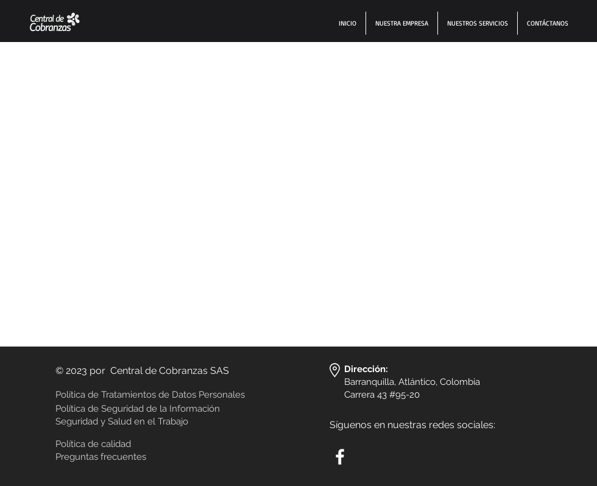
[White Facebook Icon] (340, 456)
